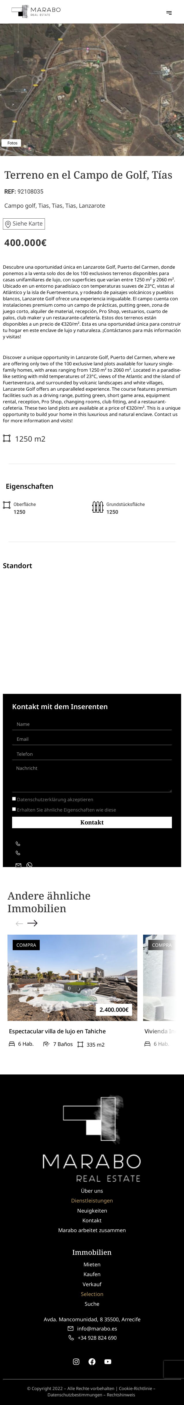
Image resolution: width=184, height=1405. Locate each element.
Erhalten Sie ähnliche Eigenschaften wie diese (66, 810)
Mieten (92, 1264)
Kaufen (92, 1274)
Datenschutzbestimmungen (75, 1395)
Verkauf (92, 1284)
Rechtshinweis (121, 1395)
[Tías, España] (92, 621)
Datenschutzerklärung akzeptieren (55, 799)
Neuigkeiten (92, 1210)
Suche (92, 1303)
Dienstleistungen (92, 1200)
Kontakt (92, 1220)
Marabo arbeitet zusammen (92, 1230)
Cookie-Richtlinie (135, 1388)
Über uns (92, 1190)
